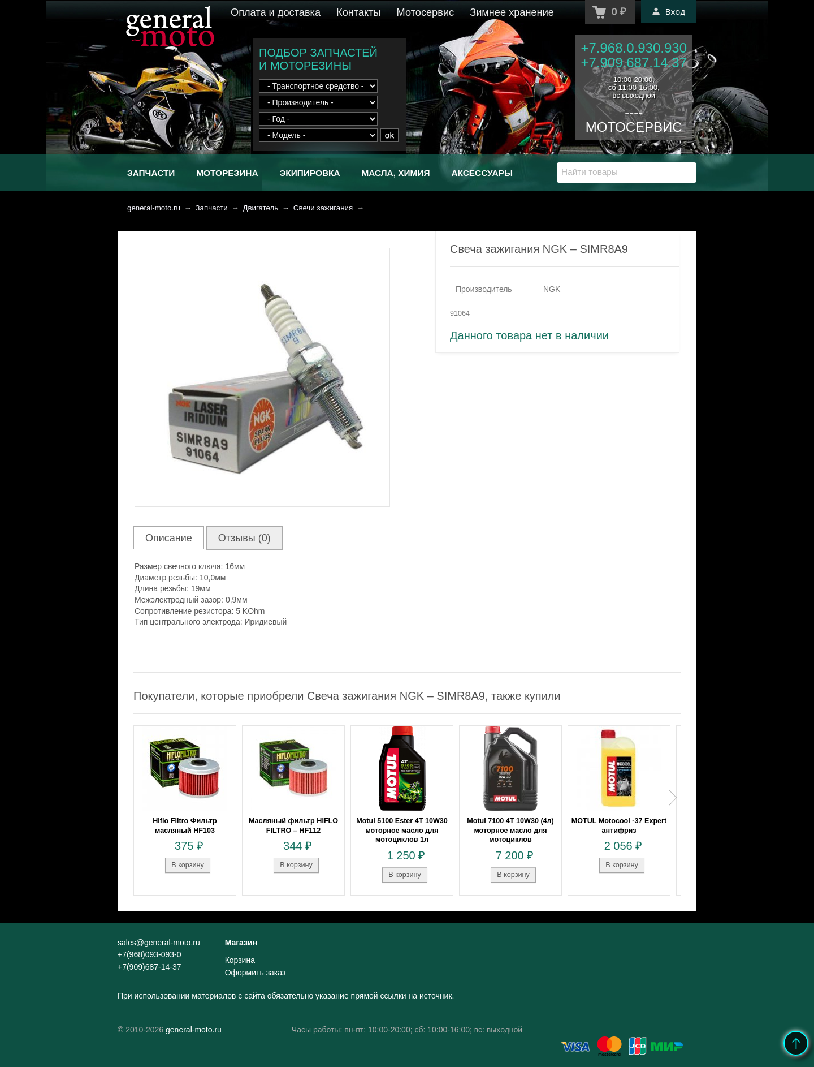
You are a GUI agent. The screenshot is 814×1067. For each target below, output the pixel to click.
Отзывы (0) (244, 538)
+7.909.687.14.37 (634, 62)
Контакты (358, 12)
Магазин (241, 942)
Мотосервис (425, 12)
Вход (668, 11)
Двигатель (260, 208)
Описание (168, 538)
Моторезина (227, 173)
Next (672, 797)
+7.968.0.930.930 (634, 47)
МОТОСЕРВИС (634, 127)
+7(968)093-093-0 (149, 954)
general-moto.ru (153, 208)
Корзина (240, 960)
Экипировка (309, 173)
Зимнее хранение (512, 12)
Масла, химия (395, 173)
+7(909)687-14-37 (149, 966)
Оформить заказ (255, 972)
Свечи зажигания (323, 208)
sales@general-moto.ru (159, 942)
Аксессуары (482, 173)
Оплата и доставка (276, 12)
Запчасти (151, 173)
